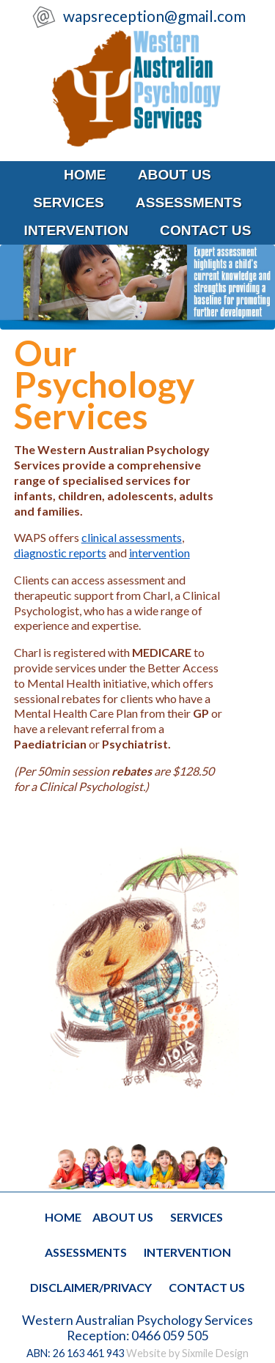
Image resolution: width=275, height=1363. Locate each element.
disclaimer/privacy (91, 1287)
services (68, 202)
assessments (189, 202)
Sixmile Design (215, 1353)
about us (174, 174)
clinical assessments (131, 537)
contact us (205, 230)
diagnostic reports (60, 553)
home (85, 174)
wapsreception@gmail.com (153, 16)
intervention (76, 230)
